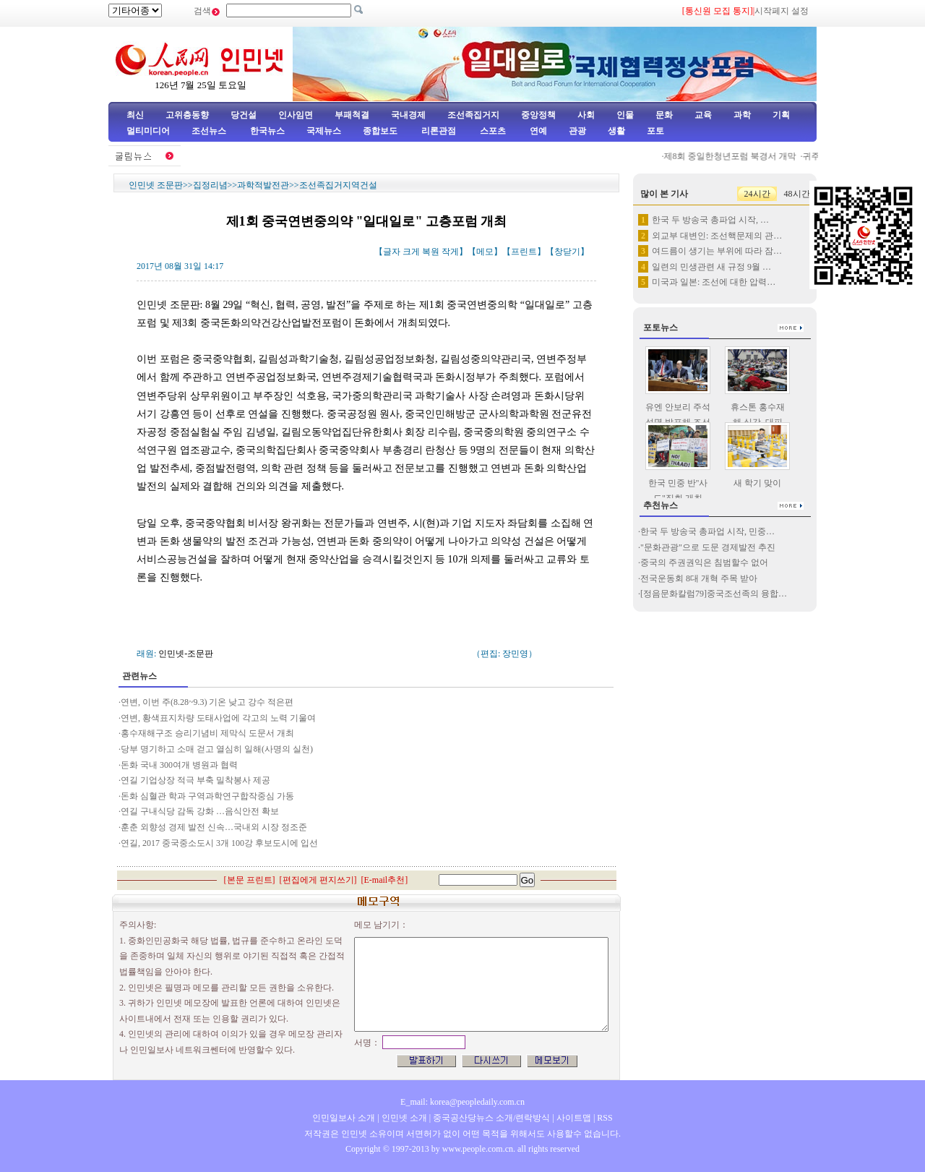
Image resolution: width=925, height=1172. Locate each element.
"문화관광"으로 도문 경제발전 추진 (709, 547)
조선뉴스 (210, 131)
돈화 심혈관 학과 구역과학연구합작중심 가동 (207, 796)
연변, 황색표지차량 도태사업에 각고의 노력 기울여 (218, 718)
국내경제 (408, 115)
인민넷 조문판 (156, 185)
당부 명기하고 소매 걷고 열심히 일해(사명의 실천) (217, 749)
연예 (537, 131)
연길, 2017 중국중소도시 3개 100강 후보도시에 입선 (220, 843)
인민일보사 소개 (343, 1118)
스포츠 (492, 131)
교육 (703, 115)
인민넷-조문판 (185, 654)
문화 (664, 115)
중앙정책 (538, 115)
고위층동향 (187, 115)
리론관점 (438, 131)
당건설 (244, 115)
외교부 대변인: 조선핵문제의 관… (717, 236)
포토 (655, 131)
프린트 (524, 252)
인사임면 (295, 115)
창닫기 (567, 252)
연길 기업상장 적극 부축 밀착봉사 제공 (195, 780)
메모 (485, 252)
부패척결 (352, 115)
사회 (586, 115)
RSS (604, 1118)
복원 (430, 252)
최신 (135, 115)
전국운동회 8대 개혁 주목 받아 (698, 578)
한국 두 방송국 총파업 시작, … (710, 220)
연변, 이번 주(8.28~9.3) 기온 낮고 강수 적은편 (207, 702)
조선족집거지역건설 (338, 185)
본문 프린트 (249, 880)
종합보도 (380, 131)
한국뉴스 (267, 131)
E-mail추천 (384, 880)
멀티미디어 (148, 131)
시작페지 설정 (781, 11)
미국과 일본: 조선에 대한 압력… (713, 282)
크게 (411, 252)
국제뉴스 (323, 131)
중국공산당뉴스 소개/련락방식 (491, 1118)
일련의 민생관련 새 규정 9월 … (711, 267)
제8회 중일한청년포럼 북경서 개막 (736, 156)
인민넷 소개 (403, 1118)
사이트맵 (573, 1118)
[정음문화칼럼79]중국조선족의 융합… (713, 594)
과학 (742, 115)
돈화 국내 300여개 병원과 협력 (179, 765)
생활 (616, 131)
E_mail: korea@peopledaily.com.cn (462, 1102)
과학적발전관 (263, 185)
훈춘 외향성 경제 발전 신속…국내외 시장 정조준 (214, 827)
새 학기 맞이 (757, 483)
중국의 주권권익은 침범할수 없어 (704, 562)
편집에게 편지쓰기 (318, 880)
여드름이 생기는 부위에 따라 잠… (717, 251)
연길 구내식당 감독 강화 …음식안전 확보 (200, 811)
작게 (450, 252)
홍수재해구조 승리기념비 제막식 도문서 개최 (208, 733)
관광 (577, 131)
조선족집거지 (473, 115)
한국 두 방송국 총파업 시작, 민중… (707, 531)
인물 (625, 115)
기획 (781, 115)
